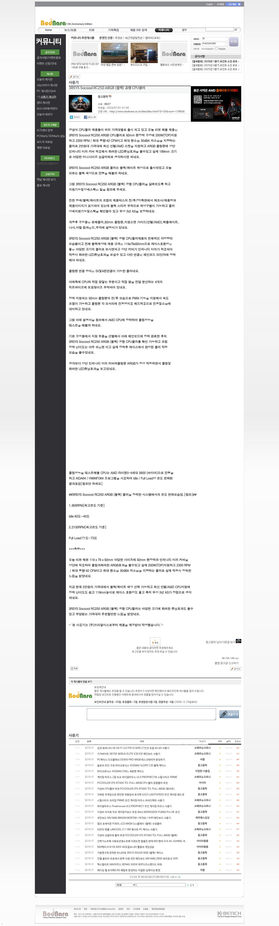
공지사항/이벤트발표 (49, 57)
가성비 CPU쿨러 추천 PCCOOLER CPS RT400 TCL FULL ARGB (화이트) (136, 788)
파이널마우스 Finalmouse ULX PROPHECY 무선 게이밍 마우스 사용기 (134, 806)
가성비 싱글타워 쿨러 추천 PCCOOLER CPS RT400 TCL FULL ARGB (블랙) (137, 835)
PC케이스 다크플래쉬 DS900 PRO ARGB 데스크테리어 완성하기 (131, 759)
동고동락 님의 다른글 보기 (223, 642)
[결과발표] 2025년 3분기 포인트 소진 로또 (215, 69)
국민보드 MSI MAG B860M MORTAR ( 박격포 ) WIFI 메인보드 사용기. (134, 818)
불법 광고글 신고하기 (227, 663)
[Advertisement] (162, 17)
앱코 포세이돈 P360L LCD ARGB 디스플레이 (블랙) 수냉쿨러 (129, 823)
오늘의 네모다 (45, 114)
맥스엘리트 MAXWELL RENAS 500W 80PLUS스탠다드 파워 (129, 864)
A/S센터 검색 (45, 130)
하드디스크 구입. (139, 64)
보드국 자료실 (45, 142)
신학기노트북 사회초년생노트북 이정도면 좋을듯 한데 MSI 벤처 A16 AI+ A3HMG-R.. (142, 841)
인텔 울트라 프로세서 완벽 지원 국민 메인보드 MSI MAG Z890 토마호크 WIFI (137, 858)
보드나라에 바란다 (47, 108)
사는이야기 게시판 (47, 85)
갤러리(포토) (152, 38)
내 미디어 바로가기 (47, 163)
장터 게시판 (43, 102)
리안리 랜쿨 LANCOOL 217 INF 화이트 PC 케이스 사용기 (127, 829)
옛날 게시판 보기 (46, 179)
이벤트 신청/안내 (46, 63)
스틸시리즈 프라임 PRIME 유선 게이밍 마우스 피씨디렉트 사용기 (130, 800)
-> (46, 97)
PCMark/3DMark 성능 (51, 136)
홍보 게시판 (43, 185)
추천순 (118, 38)
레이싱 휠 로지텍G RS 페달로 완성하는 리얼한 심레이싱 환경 (128, 870)
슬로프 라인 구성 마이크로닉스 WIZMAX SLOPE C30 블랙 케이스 (131, 765)
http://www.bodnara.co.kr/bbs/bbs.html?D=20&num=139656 (147, 111)
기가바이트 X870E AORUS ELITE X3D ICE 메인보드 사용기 (128, 754)
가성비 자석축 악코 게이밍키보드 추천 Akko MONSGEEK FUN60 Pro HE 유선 (138, 812)
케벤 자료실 (43, 147)
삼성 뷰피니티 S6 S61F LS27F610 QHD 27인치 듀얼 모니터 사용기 (133, 748)
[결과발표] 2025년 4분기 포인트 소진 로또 (215, 65)
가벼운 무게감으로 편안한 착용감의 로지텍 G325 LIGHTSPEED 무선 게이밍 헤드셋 (140, 794)
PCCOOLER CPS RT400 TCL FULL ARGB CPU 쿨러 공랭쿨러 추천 (132, 783)
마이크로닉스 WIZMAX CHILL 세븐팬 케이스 (120, 771)
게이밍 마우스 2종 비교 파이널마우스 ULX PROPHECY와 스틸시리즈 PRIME (137, 777)
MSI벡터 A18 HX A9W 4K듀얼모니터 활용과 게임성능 (125, 847)
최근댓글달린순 (134, 38)
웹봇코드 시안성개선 (171, 64)
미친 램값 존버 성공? (112, 64)
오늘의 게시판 (45, 79)
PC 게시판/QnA (46, 91)
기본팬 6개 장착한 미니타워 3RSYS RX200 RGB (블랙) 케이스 (130, 852)
